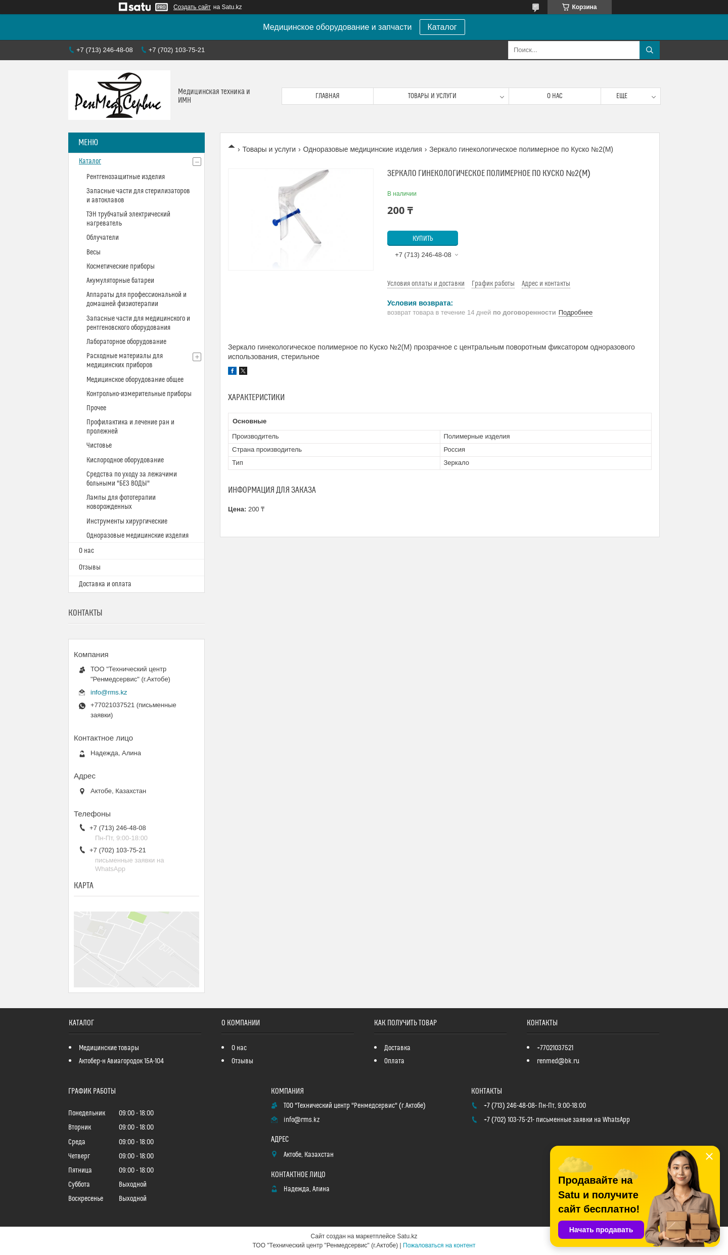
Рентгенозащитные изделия (125, 177)
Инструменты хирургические (126, 521)
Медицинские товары (109, 1048)
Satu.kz (407, 1236)
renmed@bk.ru (558, 1061)
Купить (423, 239)
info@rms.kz (108, 692)
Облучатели (102, 238)
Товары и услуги (432, 96)
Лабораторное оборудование (126, 342)
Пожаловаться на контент (439, 1245)
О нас (555, 96)
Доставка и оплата (105, 584)
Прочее (96, 408)
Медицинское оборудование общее (135, 380)
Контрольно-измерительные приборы (139, 394)
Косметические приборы (120, 267)
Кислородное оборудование (125, 460)
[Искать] (650, 50)
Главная (327, 96)
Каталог (442, 27)
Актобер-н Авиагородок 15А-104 (121, 1061)
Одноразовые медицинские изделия (362, 149)
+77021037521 (555, 1048)
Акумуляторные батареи (120, 281)
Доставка (397, 1048)
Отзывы (90, 568)
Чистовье (99, 446)
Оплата (394, 1061)
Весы (93, 252)
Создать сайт (192, 7)
